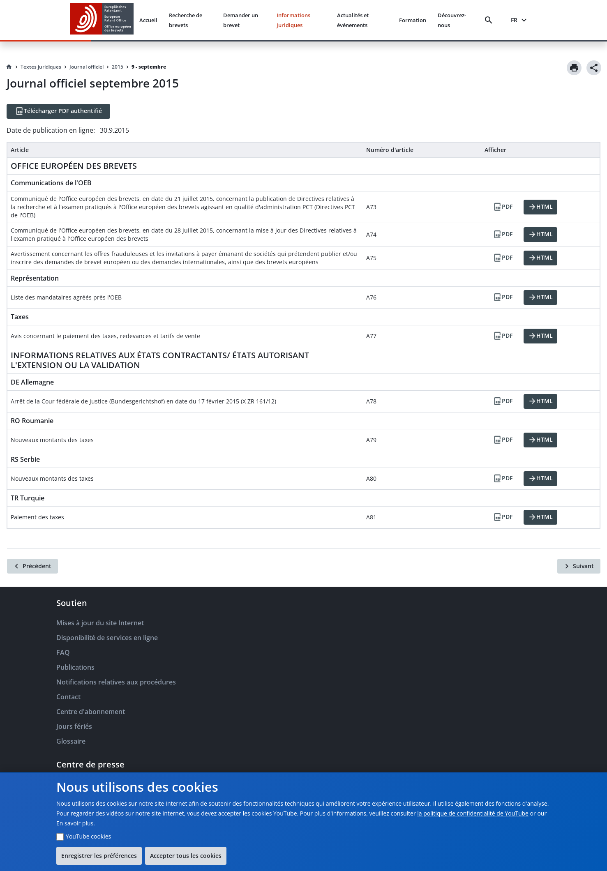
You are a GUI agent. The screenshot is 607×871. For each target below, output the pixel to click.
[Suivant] (578, 566)
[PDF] (503, 207)
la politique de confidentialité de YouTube (473, 813)
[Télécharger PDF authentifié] (58, 111)
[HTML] (540, 207)
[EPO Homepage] (102, 20)
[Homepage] (9, 67)
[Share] (593, 67)
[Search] (490, 20)
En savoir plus (74, 823)
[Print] (574, 67)
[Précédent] (32, 566)
